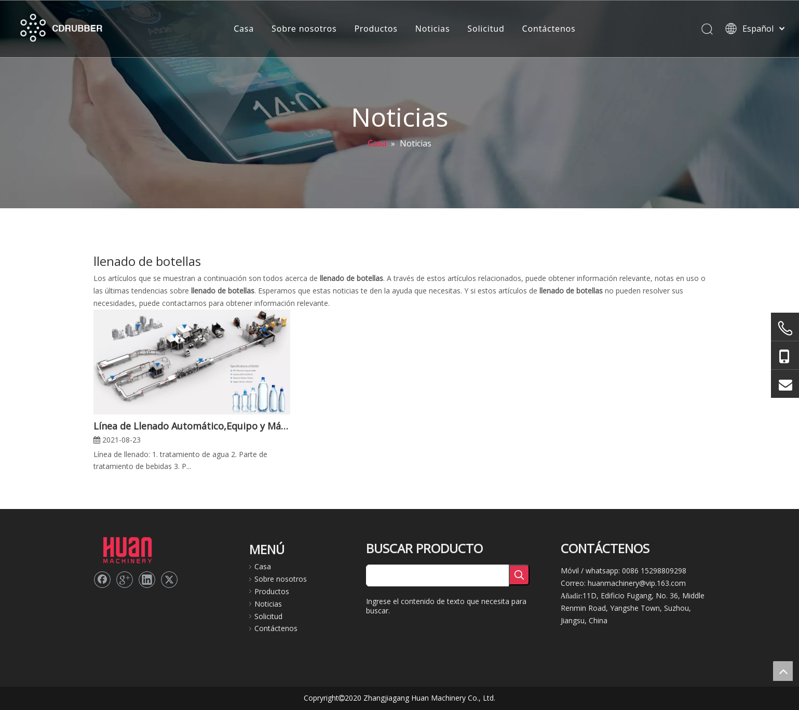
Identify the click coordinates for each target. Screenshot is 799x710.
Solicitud (485, 28)
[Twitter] (169, 579)
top (783, 671)
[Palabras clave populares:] (519, 575)
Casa (244, 28)
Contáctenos (549, 28)
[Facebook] (102, 579)
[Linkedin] (147, 579)
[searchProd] (437, 575)
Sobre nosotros (304, 28)
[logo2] (127, 549)
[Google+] (124, 579)
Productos (375, 28)
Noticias (432, 28)
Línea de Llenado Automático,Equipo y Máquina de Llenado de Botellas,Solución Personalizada (191, 426)
